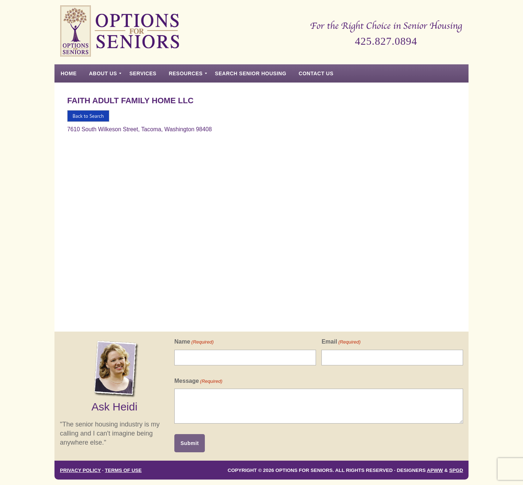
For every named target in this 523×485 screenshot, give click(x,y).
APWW (435, 470)
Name (194, 341)
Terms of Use (123, 470)
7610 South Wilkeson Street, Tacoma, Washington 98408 (139, 129)
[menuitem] (68, 73)
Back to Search (88, 116)
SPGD (456, 470)
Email (340, 341)
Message (198, 381)
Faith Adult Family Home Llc (130, 100)
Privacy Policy (80, 470)
